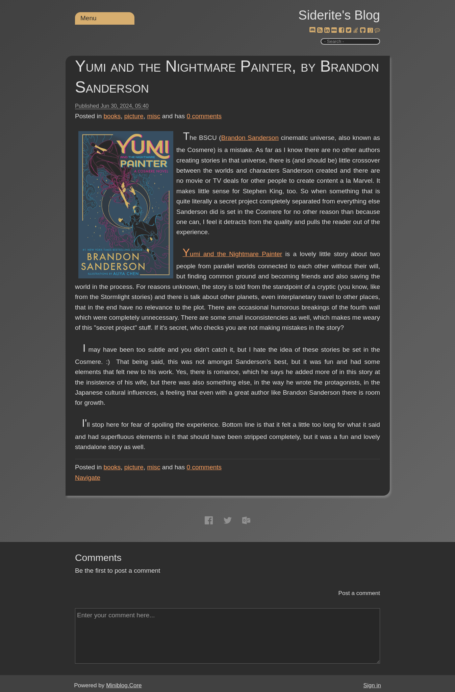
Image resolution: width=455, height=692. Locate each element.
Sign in (372, 685)
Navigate (87, 477)
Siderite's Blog (339, 15)
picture (134, 116)
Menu (88, 18)
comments (204, 116)
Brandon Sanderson (250, 137)
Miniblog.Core (124, 685)
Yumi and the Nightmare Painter (232, 253)
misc (153, 116)
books (112, 116)
